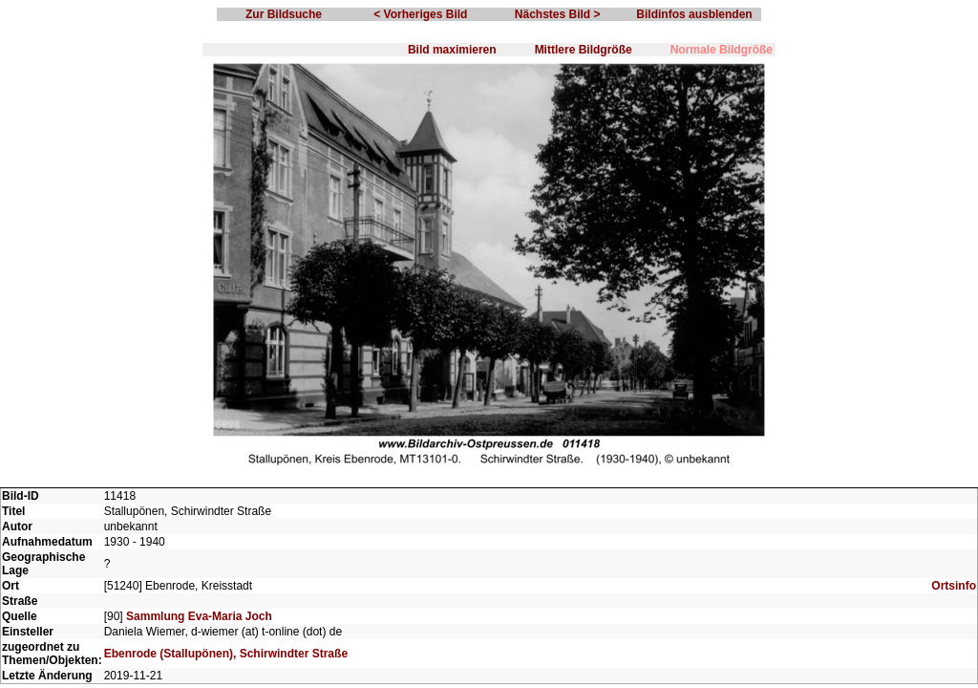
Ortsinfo (953, 585)
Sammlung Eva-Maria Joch (199, 616)
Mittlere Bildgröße (583, 49)
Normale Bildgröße (721, 49)
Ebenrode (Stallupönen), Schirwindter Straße (226, 653)
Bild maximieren (452, 49)
